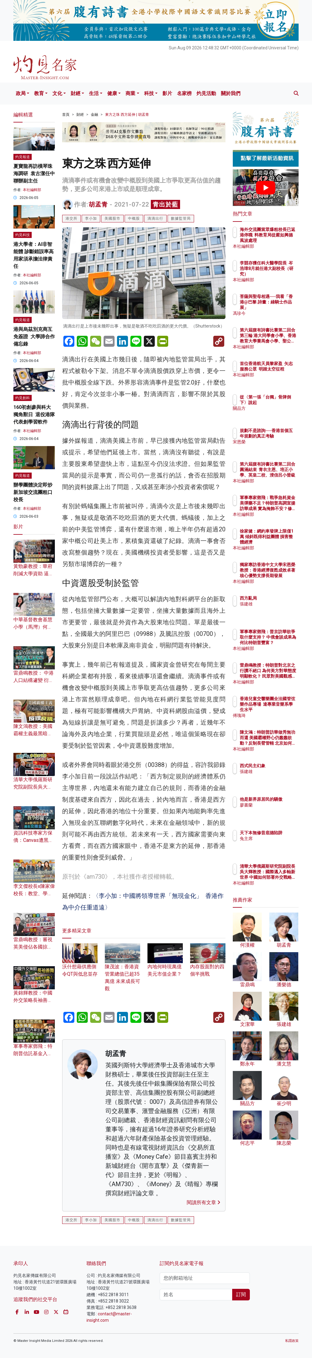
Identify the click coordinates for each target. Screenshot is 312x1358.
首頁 (65, 114)
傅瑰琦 (272, 715)
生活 (94, 93)
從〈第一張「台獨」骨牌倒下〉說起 (281, 402)
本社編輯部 (32, 190)
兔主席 (272, 844)
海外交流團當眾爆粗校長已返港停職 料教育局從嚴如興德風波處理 (281, 240)
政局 (21, 93)
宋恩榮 (272, 447)
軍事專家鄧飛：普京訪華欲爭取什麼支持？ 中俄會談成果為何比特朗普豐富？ (281, 642)
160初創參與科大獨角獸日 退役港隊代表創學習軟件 (34, 414)
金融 (94, 114)
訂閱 (241, 1294)
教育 (39, 93)
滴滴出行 (155, 218)
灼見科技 (22, 235)
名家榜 (184, 93)
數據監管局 (181, 218)
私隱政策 (292, 1341)
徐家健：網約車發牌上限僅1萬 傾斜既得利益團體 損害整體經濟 (281, 542)
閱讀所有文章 (203, 1202)
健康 (112, 93)
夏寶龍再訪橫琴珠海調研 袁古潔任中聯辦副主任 (34, 173)
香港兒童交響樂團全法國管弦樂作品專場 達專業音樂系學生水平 (281, 709)
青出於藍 (165, 204)
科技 (149, 93)
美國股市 (112, 218)
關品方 (272, 413)
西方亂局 (274, 598)
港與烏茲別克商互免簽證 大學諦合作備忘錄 (34, 336)
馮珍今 (272, 313)
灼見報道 (22, 157)
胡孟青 (98, 204)
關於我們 (230, 93)
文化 (57, 93)
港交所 (71, 218)
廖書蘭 (272, 810)
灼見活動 (206, 93)
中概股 (134, 218)
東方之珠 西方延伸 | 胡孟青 (127, 114)
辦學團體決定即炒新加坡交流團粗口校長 (32, 492)
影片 (167, 93)
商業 (130, 93)
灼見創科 (22, 398)
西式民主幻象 (279, 765)
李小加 (91, 218)
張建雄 (272, 603)
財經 (75, 93)
